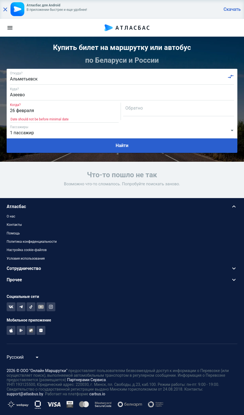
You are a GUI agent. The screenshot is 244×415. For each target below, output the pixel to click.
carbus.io (97, 394)
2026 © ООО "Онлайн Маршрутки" (37, 370)
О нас (11, 216)
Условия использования (26, 258)
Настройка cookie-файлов (27, 250)
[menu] (10, 27)
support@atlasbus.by (25, 394)
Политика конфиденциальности (32, 242)
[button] (122, 206)
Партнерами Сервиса (86, 380)
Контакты (14, 225)
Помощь (13, 233)
